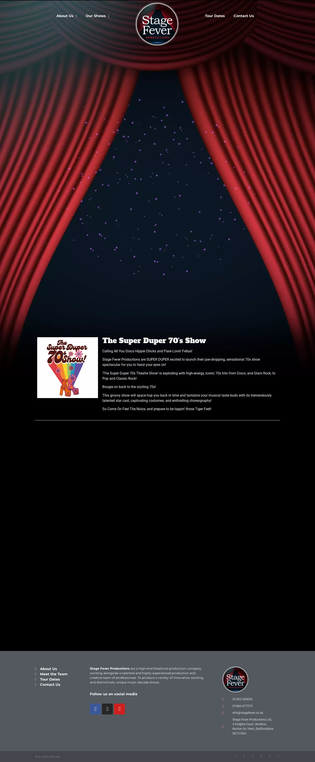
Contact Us (244, 16)
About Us (66, 16)
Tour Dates (215, 16)
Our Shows (97, 16)
